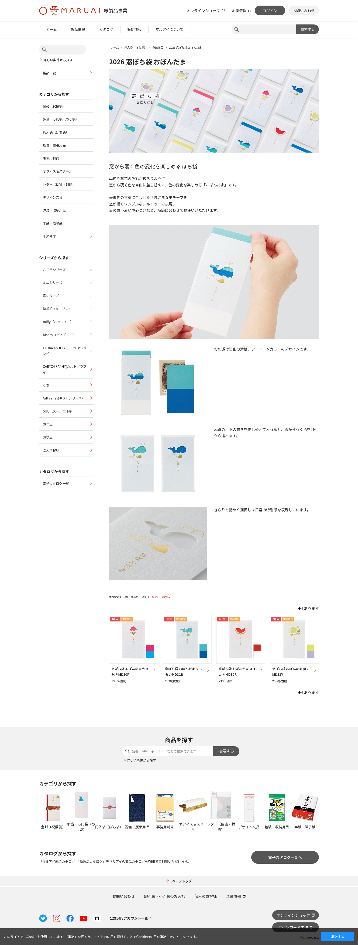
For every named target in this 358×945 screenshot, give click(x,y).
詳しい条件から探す (58, 60)
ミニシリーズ (52, 282)
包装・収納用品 (54, 210)
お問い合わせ (304, 10)
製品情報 (78, 29)
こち (46, 385)
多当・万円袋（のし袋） (61, 119)
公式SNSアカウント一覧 (129, 918)
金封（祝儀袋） (54, 106)
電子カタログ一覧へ (285, 857)
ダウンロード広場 (293, 927)
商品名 (134, 597)
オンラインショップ (203, 10)
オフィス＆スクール (57, 171)
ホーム (51, 29)
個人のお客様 (205, 896)
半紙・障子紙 (52, 223)
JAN (125, 597)
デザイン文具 (52, 197)
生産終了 (49, 236)
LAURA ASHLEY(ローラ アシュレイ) (65, 350)
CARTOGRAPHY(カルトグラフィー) (64, 369)
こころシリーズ (54, 269)
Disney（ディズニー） (59, 334)
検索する (308, 29)
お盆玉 (48, 437)
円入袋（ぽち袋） (56, 132)
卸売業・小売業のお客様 (164, 896)
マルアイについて (169, 29)
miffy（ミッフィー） (58, 321)
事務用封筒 (51, 158)
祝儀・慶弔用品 (54, 145)
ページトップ (179, 881)
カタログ (106, 29)
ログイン (269, 10)
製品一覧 (49, 73)
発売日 (145, 597)
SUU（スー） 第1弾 (57, 411)
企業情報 (239, 10)
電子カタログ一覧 (56, 483)
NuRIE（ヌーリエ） (57, 308)
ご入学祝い (51, 450)
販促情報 (134, 29)
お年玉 (48, 424)
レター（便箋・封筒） (59, 184)
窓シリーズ (51, 295)
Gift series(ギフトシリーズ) (63, 398)
